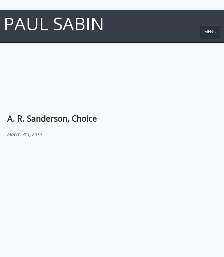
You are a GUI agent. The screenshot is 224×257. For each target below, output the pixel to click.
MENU (210, 32)
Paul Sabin (54, 23)
